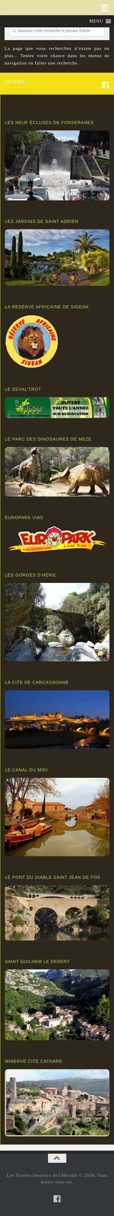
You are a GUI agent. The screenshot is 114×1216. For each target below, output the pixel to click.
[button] (96, 21)
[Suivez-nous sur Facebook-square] (105, 85)
